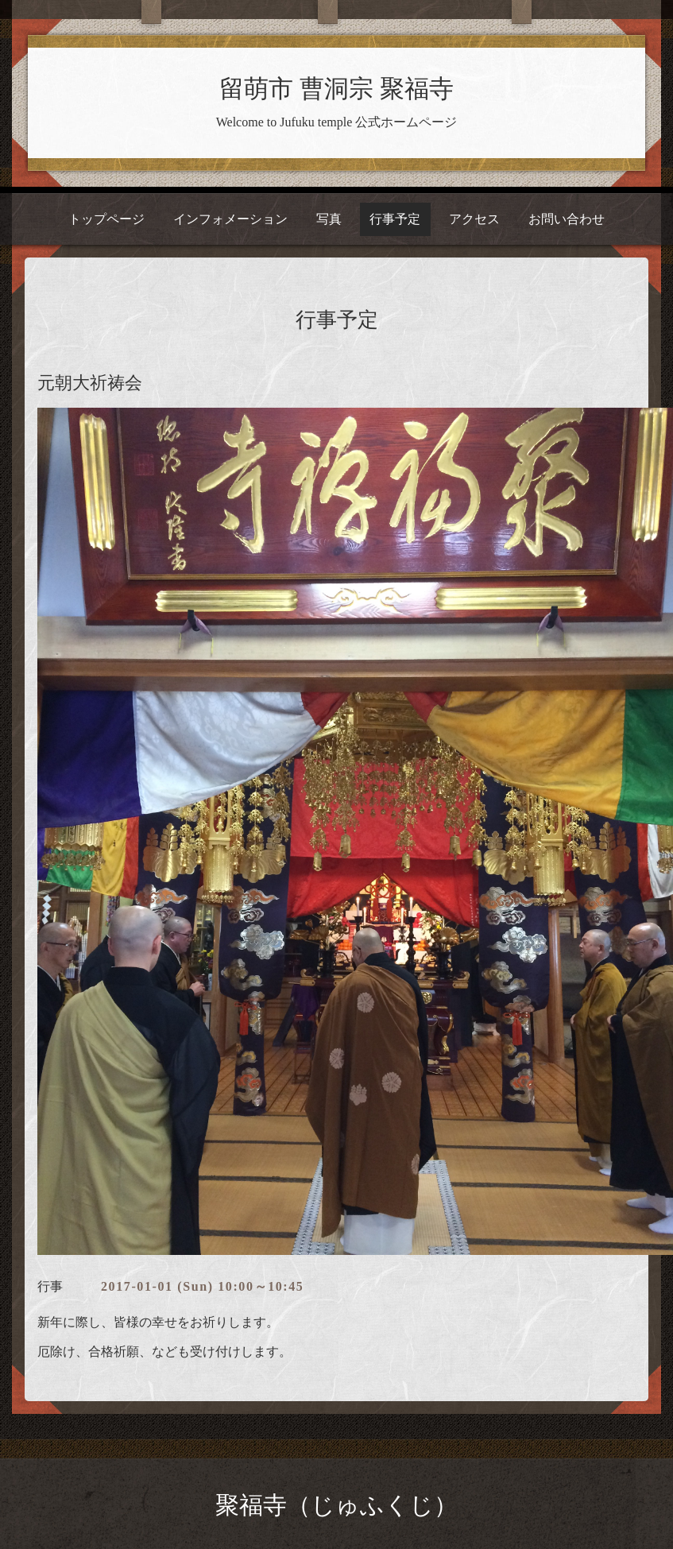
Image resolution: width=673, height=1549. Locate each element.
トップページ (106, 219)
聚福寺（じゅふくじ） (336, 1505)
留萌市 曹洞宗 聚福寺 (336, 89)
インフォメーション (230, 219)
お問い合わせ (566, 219)
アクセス (474, 219)
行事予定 (394, 219)
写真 (329, 219)
